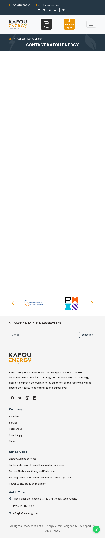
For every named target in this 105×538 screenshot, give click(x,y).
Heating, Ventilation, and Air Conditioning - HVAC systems (40, 477)
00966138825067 (19, 5)
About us (14, 416)
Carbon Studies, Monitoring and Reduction (32, 471)
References (15, 429)
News (12, 441)
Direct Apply (15, 435)
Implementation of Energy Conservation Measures (36, 465)
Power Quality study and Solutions (28, 483)
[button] (92, 303)
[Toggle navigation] (91, 24)
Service (13, 422)
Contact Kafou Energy (29, 38)
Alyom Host (52, 530)
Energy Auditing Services (22, 458)
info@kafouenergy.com (47, 5)
